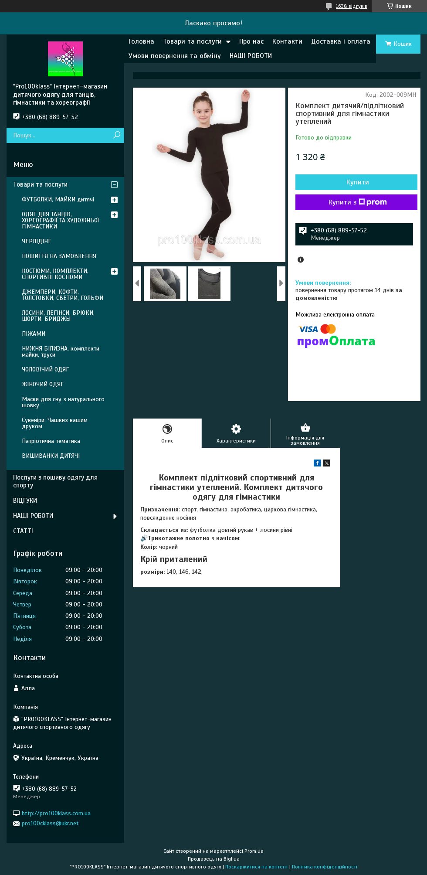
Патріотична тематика (51, 441)
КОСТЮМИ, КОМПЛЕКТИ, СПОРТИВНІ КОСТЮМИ (55, 274)
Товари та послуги (192, 41)
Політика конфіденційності (324, 867)
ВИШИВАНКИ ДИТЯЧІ (51, 456)
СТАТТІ (23, 531)
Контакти (287, 41)
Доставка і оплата (340, 41)
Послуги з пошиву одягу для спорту (55, 481)
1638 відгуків (351, 6)
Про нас (251, 41)
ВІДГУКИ (25, 500)
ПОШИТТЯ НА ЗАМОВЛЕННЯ (59, 256)
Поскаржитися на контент (256, 867)
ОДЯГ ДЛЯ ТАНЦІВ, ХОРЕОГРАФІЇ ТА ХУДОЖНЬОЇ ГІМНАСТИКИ (60, 220)
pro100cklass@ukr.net (50, 823)
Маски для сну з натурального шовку (63, 402)
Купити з (358, 202)
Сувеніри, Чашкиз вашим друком (55, 423)
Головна (141, 41)
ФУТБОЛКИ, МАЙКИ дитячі (58, 199)
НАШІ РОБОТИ (251, 55)
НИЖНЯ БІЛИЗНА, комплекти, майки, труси (61, 351)
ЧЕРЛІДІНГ (36, 241)
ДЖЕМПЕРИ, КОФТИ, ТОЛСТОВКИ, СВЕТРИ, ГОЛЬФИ (62, 295)
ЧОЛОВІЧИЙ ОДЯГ (45, 369)
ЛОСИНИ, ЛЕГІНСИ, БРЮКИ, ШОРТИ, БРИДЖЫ (58, 316)
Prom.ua (254, 851)
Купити (357, 182)
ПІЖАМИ (33, 333)
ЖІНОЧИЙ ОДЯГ (43, 384)
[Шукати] (116, 135)
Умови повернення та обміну (175, 55)
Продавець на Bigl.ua (214, 859)
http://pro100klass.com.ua (56, 813)
